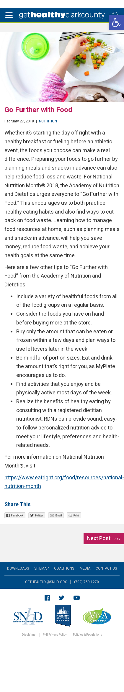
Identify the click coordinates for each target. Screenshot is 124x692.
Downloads (18, 568)
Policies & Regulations (87, 635)
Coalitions (64, 568)
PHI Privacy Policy (55, 635)
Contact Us (106, 568)
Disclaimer (29, 635)
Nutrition (48, 121)
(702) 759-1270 (86, 582)
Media (85, 568)
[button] (116, 22)
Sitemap (41, 568)
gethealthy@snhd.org (46, 582)
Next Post (103, 538)
